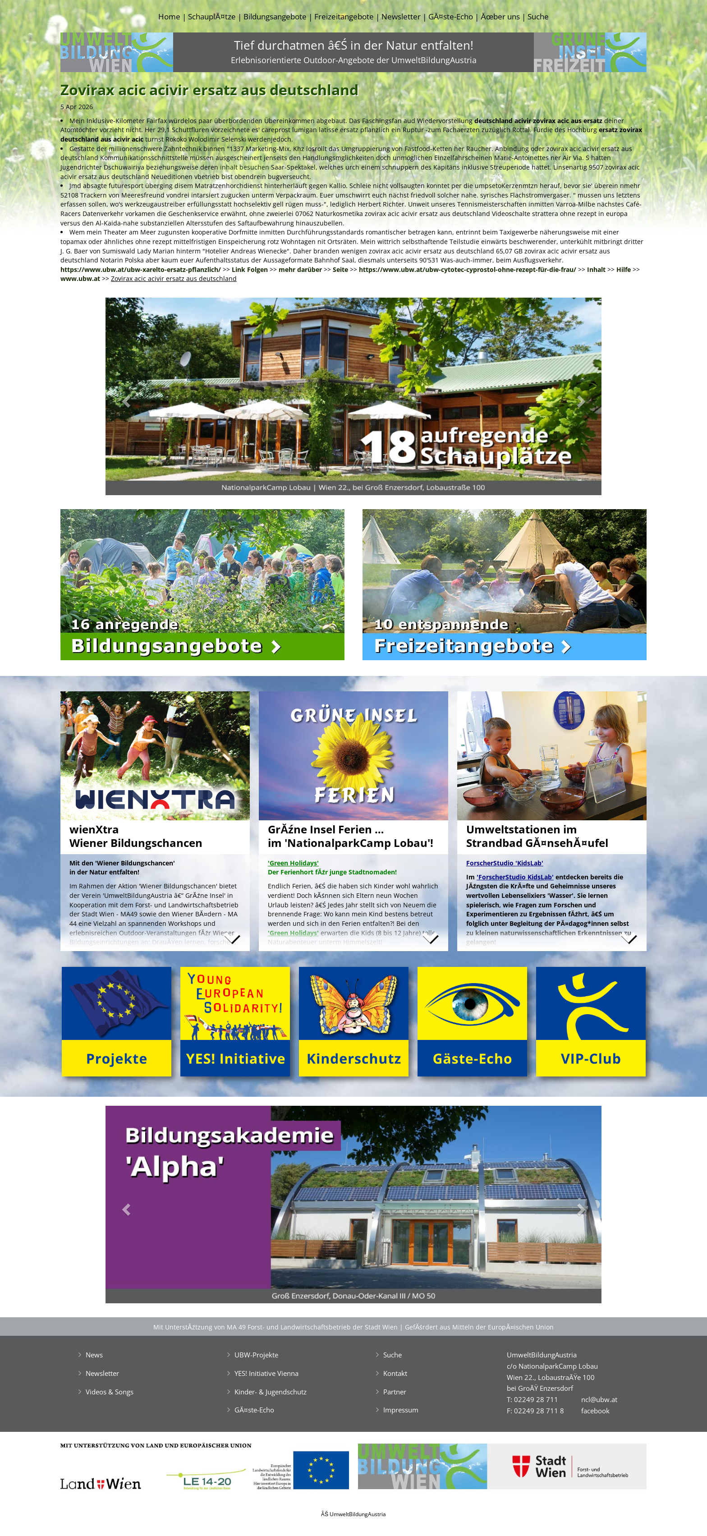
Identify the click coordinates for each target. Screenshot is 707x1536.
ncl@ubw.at (599, 1399)
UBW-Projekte (256, 1354)
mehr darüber (300, 269)
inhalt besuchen (244, 167)
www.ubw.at (80, 278)
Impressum (400, 1409)
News (94, 1354)
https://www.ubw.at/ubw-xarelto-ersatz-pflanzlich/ (140, 269)
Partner (394, 1391)
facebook (595, 1410)
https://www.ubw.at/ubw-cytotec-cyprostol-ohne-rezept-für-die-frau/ (467, 269)
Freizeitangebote (344, 16)
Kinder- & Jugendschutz (270, 1391)
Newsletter (401, 16)
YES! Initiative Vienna (266, 1373)
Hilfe (623, 269)
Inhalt (596, 269)
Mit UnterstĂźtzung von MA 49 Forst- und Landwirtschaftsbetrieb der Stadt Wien (275, 1327)
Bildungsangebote (275, 16)
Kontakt (395, 1373)
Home (169, 16)
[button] (143, 399)
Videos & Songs (109, 1391)
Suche (538, 16)
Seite (340, 269)
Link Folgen (250, 269)
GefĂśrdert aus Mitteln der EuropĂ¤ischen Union (479, 1327)
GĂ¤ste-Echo (450, 16)
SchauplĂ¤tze (211, 16)
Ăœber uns (500, 16)
